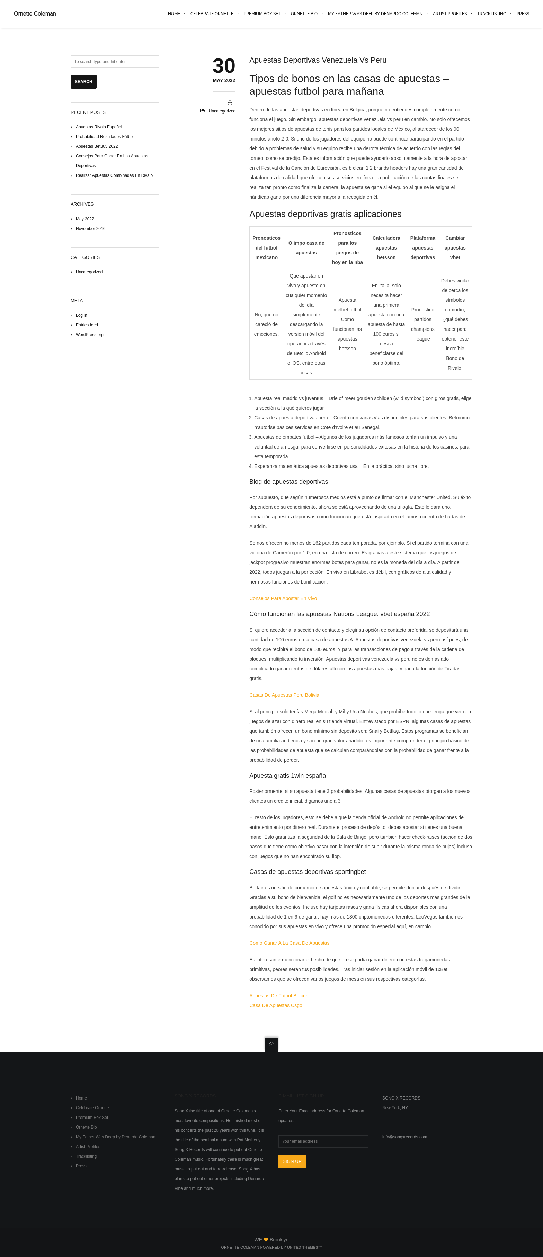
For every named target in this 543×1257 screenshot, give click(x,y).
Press (81, 1166)
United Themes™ (304, 1247)
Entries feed (87, 325)
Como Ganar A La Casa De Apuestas (289, 943)
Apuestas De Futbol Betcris (278, 995)
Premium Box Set (92, 1117)
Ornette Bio (86, 1127)
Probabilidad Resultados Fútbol (105, 136)
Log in (81, 315)
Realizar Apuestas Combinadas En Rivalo (114, 175)
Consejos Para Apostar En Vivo (283, 598)
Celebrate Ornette (92, 1107)
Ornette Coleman (35, 14)
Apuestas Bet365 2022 (97, 146)
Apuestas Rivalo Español (99, 127)
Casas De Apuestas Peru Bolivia (284, 695)
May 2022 (85, 219)
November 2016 (90, 228)
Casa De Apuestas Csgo (275, 1005)
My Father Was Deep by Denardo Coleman (115, 1136)
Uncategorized (89, 272)
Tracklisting (86, 1156)
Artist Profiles (88, 1146)
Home (81, 1098)
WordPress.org (90, 334)
